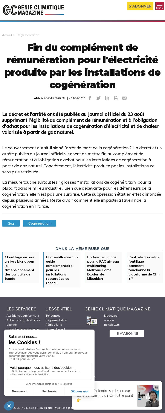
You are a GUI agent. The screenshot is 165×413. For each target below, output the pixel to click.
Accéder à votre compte (22, 316)
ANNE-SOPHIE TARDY (49, 98)
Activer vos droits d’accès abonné (23, 322)
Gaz (11, 223)
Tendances (53, 316)
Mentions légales (66, 407)
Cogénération (39, 223)
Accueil (7, 35)
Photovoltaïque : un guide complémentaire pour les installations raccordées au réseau (62, 270)
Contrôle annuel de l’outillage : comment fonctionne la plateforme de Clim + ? (144, 268)
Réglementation (28, 35)
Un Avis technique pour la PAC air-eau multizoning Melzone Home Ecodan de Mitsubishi (103, 268)
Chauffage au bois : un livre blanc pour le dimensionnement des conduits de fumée (20, 268)
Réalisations (54, 325)
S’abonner (140, 6)
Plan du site (45, 407)
